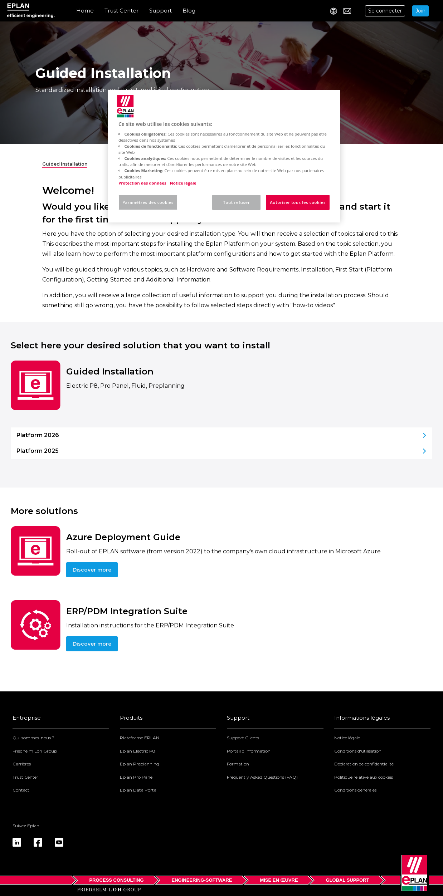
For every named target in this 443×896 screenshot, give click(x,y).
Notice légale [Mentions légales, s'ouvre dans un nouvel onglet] (183, 183)
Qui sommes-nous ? (33, 737)
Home (85, 10)
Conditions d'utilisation (357, 751)
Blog (188, 10)
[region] (224, 156)
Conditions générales (355, 790)
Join (420, 11)
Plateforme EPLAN (139, 737)
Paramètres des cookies (148, 202)
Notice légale (347, 737)
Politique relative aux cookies (363, 777)
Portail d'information (249, 751)
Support (160, 10)
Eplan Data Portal (138, 790)
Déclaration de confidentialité (364, 764)
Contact (21, 790)
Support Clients (243, 737)
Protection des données (142, 183)
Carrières (22, 764)
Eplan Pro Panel (137, 777)
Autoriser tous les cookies (298, 202)
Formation (238, 764)
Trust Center (121, 10)
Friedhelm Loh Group (35, 751)
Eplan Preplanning (139, 764)
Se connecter (385, 11)
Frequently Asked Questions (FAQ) (262, 777)
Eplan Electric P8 (137, 751)
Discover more (92, 570)
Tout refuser (236, 202)
